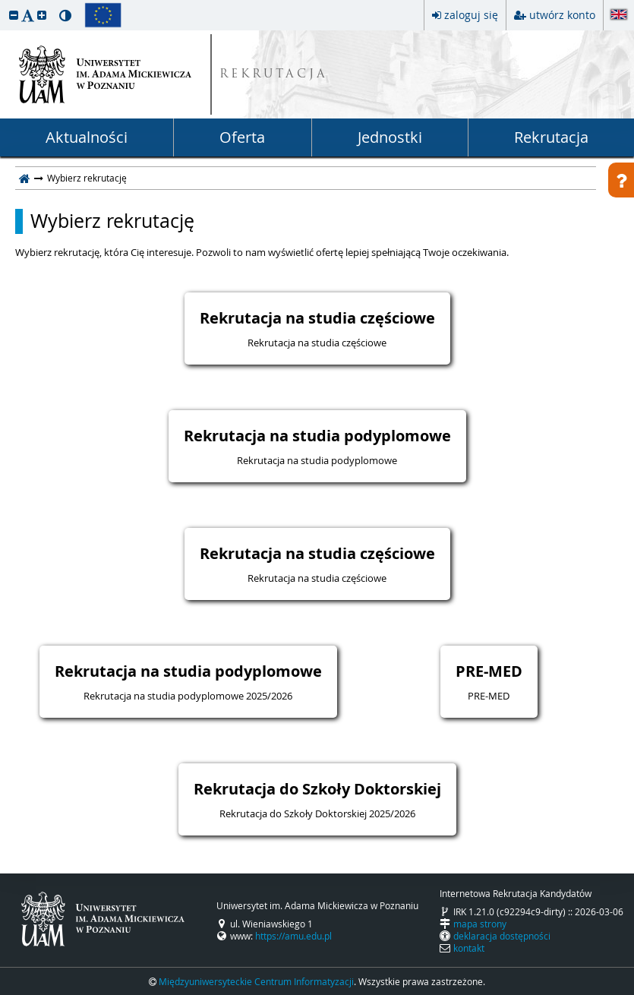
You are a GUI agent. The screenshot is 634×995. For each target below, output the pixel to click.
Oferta (242, 137)
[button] (13, 15)
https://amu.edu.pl (293, 936)
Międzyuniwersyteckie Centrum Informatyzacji (256, 981)
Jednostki (390, 137)
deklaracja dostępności (501, 936)
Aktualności (87, 137)
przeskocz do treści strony (4, 4)
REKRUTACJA (273, 75)
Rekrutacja (551, 137)
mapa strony (479, 924)
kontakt (468, 948)
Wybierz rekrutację (112, 221)
